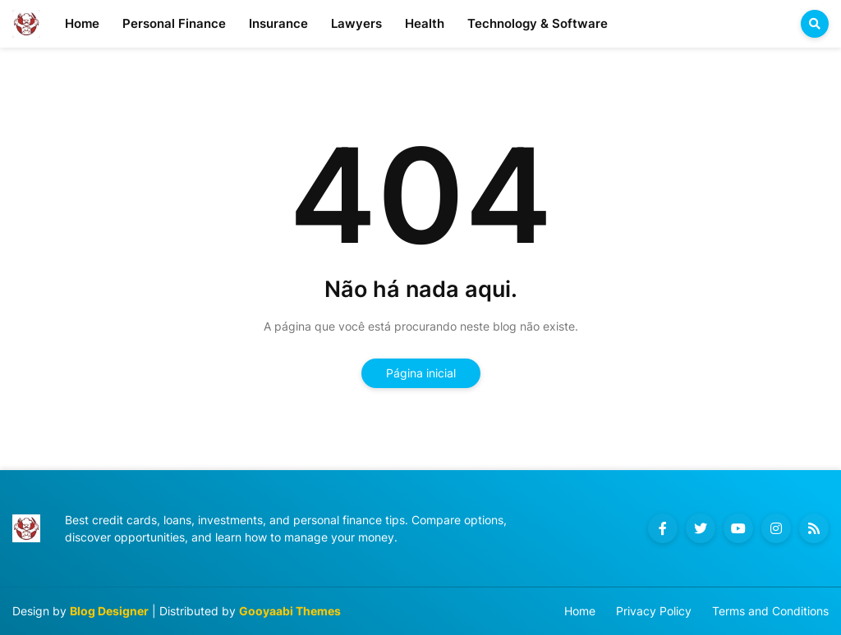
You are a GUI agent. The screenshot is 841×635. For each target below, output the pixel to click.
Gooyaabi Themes (290, 611)
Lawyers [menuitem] (356, 23)
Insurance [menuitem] (278, 23)
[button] (815, 24)
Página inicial (421, 373)
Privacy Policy (654, 611)
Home (579, 611)
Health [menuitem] (424, 23)
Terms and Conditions (770, 611)
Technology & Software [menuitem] (537, 23)
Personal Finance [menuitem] (174, 23)
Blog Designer (109, 611)
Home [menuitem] (82, 23)
